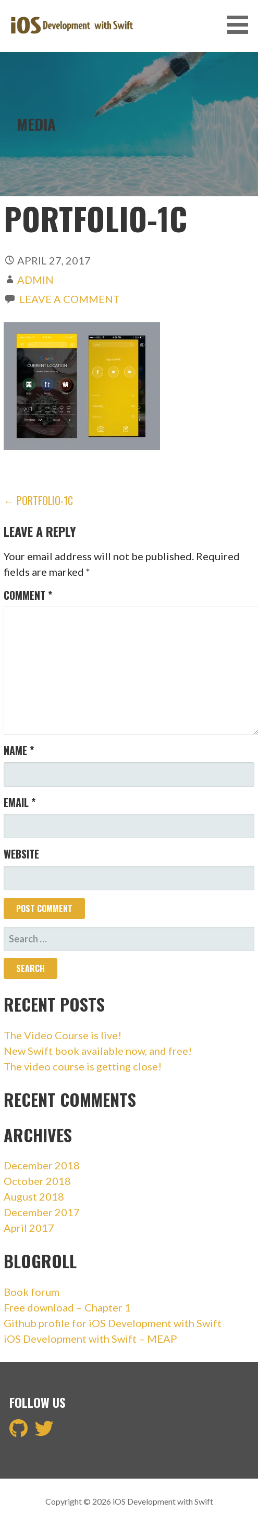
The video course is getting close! (83, 1066)
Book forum (31, 1291)
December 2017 (42, 1212)
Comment (28, 595)
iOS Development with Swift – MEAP (90, 1338)
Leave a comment (69, 299)
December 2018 (42, 1165)
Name (19, 750)
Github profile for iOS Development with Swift (113, 1323)
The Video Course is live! (62, 1035)
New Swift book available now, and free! (98, 1050)
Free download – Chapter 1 (67, 1307)
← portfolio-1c (38, 500)
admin (35, 279)
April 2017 (29, 1227)
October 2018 (37, 1181)
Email (19, 802)
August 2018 (34, 1196)
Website (21, 854)
